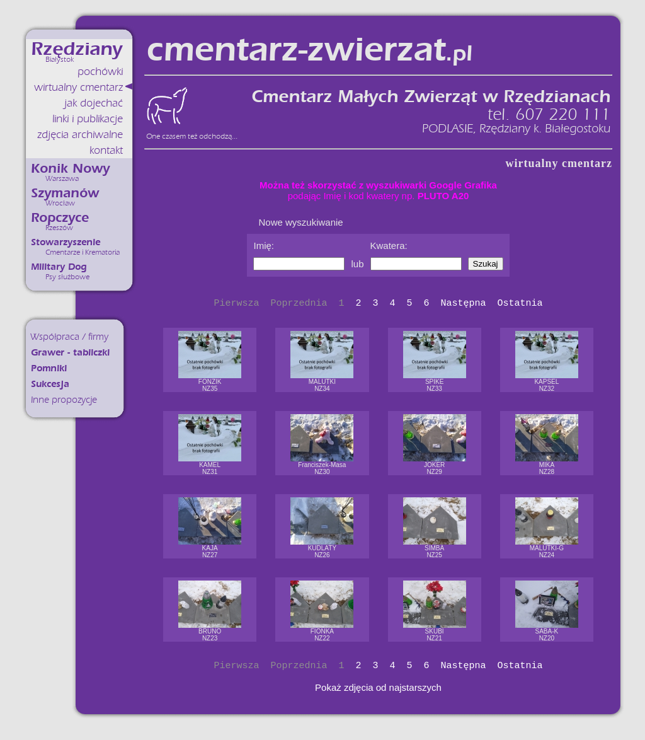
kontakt (106, 150)
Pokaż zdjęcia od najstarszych (378, 687)
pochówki (100, 71)
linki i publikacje (87, 118)
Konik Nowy (70, 168)
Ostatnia (520, 303)
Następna (463, 303)
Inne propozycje (64, 400)
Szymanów (65, 193)
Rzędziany (76, 49)
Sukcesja (50, 384)
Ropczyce (60, 217)
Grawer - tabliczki (70, 352)
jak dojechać (93, 103)
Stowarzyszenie (65, 242)
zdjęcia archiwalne (80, 134)
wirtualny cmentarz (78, 87)
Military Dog (59, 267)
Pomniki (49, 368)
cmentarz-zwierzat (309, 50)
